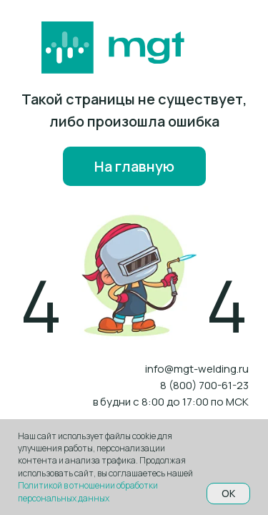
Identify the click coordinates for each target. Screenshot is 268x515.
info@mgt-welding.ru (197, 368)
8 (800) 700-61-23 (204, 385)
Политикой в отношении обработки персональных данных (88, 491)
